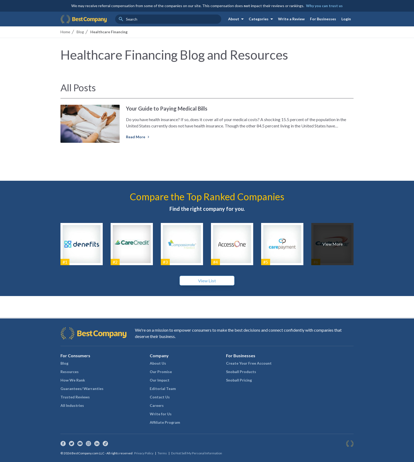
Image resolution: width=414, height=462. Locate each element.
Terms (162, 453)
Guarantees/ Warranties (81, 388)
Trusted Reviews (75, 397)
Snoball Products (241, 371)
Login (346, 19)
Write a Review (291, 19)
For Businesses (323, 19)
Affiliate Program (165, 422)
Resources (69, 371)
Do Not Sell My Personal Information (196, 453)
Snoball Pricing (239, 380)
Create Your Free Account (249, 363)
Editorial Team (163, 388)
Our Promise (161, 371)
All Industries (72, 405)
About (237, 19)
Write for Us (161, 414)
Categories (262, 19)
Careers (157, 405)
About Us (158, 363)
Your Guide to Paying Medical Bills (166, 108)
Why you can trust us (324, 5)
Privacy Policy (143, 453)
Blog (64, 363)
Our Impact (160, 380)
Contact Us (160, 397)
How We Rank (72, 380)
